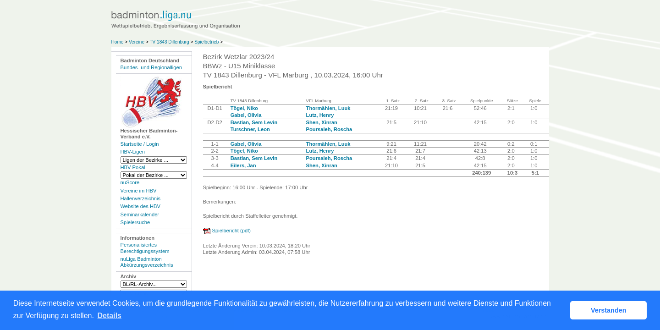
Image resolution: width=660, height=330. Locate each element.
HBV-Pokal (133, 167)
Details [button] (109, 315)
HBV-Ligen (133, 151)
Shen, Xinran (321, 122)
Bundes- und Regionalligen (151, 67)
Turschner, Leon (250, 129)
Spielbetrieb (206, 41)
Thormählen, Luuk (328, 108)
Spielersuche (135, 222)
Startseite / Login (140, 144)
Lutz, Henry (320, 115)
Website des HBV (140, 206)
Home (117, 41)
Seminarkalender (140, 214)
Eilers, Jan (243, 165)
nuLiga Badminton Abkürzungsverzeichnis (147, 262)
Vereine (136, 41)
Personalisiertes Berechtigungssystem (145, 247)
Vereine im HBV (139, 190)
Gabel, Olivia (246, 115)
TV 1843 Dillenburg (169, 41)
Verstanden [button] (609, 310)
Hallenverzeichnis (141, 198)
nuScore (130, 182)
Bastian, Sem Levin (254, 122)
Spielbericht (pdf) (231, 230)
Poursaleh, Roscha (329, 129)
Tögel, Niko (244, 108)
